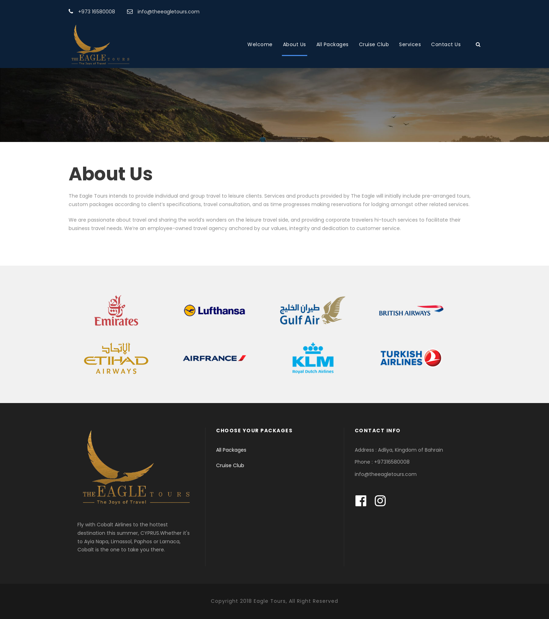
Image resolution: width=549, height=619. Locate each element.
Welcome (260, 44)
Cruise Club (374, 44)
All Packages (332, 44)
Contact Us (446, 44)
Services (410, 44)
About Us (294, 44)
